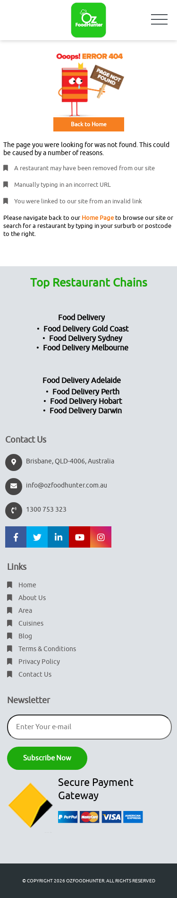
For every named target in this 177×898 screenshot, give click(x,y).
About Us (26, 598)
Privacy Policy (33, 662)
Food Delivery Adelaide (81, 380)
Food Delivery (81, 318)
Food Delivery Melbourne (85, 348)
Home (21, 585)
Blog (19, 636)
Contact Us (29, 675)
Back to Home (89, 124)
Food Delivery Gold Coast (85, 329)
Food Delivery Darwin (86, 411)
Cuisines (25, 623)
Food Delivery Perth (85, 392)
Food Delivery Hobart (86, 401)
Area (19, 611)
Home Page (98, 218)
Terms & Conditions (41, 649)
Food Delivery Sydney (85, 338)
